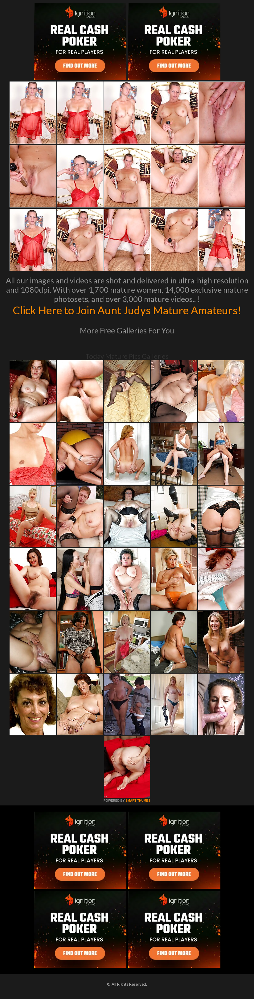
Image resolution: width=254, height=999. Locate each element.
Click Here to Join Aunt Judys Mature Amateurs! (127, 309)
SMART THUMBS (137, 800)
